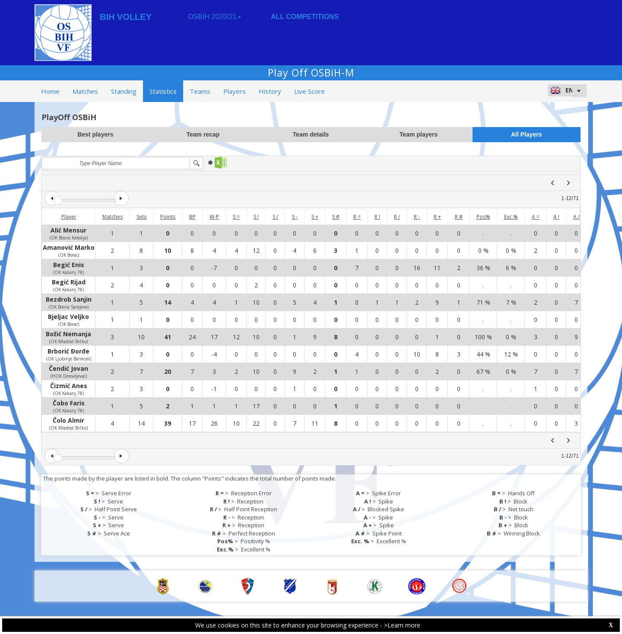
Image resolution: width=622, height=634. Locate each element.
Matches (112, 216)
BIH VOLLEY (126, 17)
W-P (214, 216)
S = (236, 216)
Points (167, 216)
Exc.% (511, 216)
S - (295, 216)
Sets (141, 216)
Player (68, 216)
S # (336, 216)
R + (437, 216)
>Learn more (402, 625)
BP (192, 216)
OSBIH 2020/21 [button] (214, 16)
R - (417, 216)
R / (397, 216)
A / (576, 216)
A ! (556, 216)
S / (275, 216)
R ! (377, 216)
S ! (256, 216)
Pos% (483, 216)
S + (314, 216)
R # (459, 216)
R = (357, 216)
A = (535, 216)
